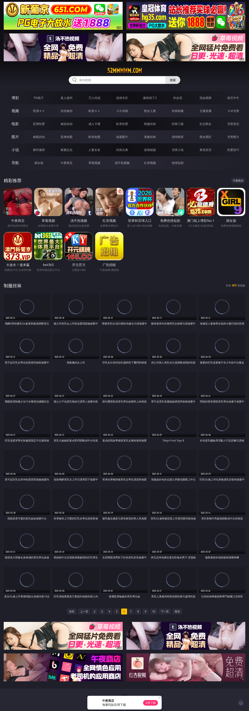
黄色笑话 (205, 150)
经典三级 (178, 124)
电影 (15, 123)
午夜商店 (66, 163)
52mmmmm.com (124, 70)
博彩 (15, 97)
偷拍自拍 (66, 124)
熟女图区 (205, 137)
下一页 (165, 611)
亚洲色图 (66, 137)
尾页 (177, 611)
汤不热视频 (122, 163)
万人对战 (94, 98)
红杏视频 (150, 163)
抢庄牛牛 (233, 98)
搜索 (173, 80)
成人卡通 (94, 124)
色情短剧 (178, 163)
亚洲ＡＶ (39, 111)
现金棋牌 (205, 98)
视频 (15, 110)
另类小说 (178, 150)
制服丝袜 (150, 124)
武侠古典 (122, 150)
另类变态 (233, 124)
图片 (15, 136)
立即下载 (150, 703)
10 (153, 611)
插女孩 (38, 163)
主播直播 (205, 111)
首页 (71, 611)
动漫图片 (122, 137)
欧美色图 (94, 137)
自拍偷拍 (66, 111)
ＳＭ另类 (233, 111)
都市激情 (39, 150)
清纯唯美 (178, 137)
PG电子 (39, 98)
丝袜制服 (178, 111)
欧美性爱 (122, 124)
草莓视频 (94, 163)
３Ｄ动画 (122, 111)
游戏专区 (122, 98)
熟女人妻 (150, 111)
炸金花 (177, 98)
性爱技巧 (233, 150)
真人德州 (66, 98)
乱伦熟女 (205, 124)
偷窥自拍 (39, 137)
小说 (15, 149)
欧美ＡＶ (94, 111)
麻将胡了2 (150, 98)
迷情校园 (150, 150)
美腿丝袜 (150, 137)
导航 (15, 162)
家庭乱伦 (66, 150)
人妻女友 (94, 150)
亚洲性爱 (39, 124)
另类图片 (233, 137)
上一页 (84, 611)
